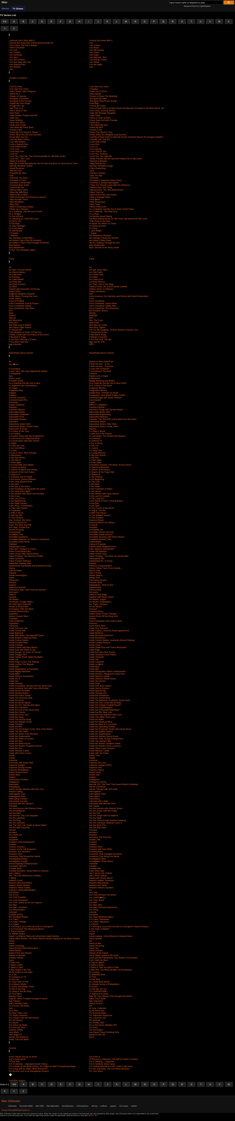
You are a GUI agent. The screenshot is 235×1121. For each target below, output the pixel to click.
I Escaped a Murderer (19, 98)
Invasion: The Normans (19, 851)
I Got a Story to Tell (17, 110)
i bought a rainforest (18, 78)
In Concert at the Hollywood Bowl (24, 438)
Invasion (93, 842)
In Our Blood (14, 460)
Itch (90, 1006)
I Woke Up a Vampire (18, 209)
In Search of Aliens (17, 467)
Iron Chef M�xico (97, 897)
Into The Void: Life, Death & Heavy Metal (27, 825)
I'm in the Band (16, 228)
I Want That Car (96, 192)
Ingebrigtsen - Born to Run (101, 585)
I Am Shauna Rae (17, 64)
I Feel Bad (93, 103)
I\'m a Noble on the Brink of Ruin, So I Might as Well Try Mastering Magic (42, 1066)
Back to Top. (93, 1115)
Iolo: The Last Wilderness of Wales (25, 875)
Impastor (13, 407)
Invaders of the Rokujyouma (22, 842)
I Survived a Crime (17, 180)
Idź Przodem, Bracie (98, 310)
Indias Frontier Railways (20, 561)
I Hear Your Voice (17, 122)
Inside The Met (16, 724)
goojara (113, 1106)
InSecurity (13, 626)
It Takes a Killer (16, 965)
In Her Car (94, 445)
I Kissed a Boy (15, 130)
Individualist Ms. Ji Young (100, 561)
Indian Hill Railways (98, 551)
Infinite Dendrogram (18, 575)
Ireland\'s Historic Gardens (101, 887)
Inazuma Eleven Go (18, 522)
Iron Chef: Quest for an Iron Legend (25, 902)
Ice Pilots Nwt (15, 282)
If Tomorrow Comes (98, 332)
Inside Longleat (96, 664)
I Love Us (13, 154)
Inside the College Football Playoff (105, 705)
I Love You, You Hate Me (100, 156)
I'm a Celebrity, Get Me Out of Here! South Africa (111, 209)
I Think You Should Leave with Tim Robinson (109, 185)
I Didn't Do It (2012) (98, 91)
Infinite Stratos (95, 575)
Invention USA (15, 854)
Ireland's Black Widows (19, 885)
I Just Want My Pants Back (21, 127)
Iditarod (12, 318)
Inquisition (13, 614)
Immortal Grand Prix (18, 400)
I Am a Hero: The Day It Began (23, 45)
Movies (5, 8)
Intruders (93, 830)
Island (11, 943)
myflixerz (103, 1106)
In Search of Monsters (99, 467)
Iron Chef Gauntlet (17, 897)
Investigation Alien (97, 859)
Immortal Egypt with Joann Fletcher (105, 397)
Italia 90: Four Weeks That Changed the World (110, 996)
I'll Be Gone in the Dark (99, 221)
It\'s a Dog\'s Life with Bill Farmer (24, 1018)
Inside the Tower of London (21, 738)
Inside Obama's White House (102, 678)
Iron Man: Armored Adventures (103, 907)
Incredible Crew (16, 534)
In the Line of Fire (17, 498)
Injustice (12, 597)
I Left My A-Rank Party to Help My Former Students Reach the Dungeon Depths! (126, 137)
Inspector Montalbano (19, 770)
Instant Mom (14, 774)
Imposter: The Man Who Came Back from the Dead (112, 419)
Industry (92, 563)
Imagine (12, 393)
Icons (91, 298)
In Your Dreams (16, 517)
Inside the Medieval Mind (100, 722)
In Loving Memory (97, 453)
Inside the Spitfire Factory (101, 731)
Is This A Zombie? (17, 931)
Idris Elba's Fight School (20, 327)
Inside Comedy (16, 645)
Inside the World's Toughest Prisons (25, 746)
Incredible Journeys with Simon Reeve (106, 537)
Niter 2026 (39, 1106)
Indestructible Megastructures (102, 546)
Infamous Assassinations (100, 566)
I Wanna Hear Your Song (100, 187)
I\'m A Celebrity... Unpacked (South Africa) (28, 1064)
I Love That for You (97, 151)
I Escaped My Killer (98, 98)
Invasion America (17, 847)
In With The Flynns (97, 513)
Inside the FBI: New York (100, 712)
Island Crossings (16, 946)
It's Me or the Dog (17, 989)
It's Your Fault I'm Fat (18, 982)
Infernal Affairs (15, 570)
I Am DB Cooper (96, 50)
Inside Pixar (94, 683)
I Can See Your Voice (99, 86)
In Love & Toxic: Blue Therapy (22, 453)
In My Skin (94, 457)
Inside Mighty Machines (20, 671)
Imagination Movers (98, 390)
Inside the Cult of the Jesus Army (24, 710)
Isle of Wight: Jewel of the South (104, 955)
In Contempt (94, 438)
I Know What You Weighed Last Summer (108, 134)
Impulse (92, 429)
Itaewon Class (15, 996)
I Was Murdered (16, 202)
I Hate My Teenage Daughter (102, 113)
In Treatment (14, 510)
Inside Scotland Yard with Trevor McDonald (28, 688)
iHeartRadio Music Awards (21, 353)
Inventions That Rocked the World (24, 856)
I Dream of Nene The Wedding (103, 96)
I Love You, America (98, 154)
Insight (92, 758)
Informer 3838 (95, 582)
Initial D (12, 594)
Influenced (13, 580)
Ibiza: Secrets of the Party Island (104, 247)
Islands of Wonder (17, 955)
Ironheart (13, 912)
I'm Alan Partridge (17, 226)
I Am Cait (13, 50)
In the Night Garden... (19, 503)
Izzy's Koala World (17, 1059)
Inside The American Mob (20, 698)
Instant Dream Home (18, 772)
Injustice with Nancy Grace (101, 597)
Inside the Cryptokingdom (101, 707)
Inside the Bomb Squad (19, 702)
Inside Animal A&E (17, 630)
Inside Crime (95, 645)
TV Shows (17, 8)
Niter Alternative (53, 1106)
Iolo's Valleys (15, 873)
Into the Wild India (97, 827)
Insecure (93, 623)
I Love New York (16, 151)
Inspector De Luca (97, 762)
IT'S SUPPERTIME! (98, 991)
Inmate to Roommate (18, 606)
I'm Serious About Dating (100, 216)
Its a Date (13, 1010)
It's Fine (92, 977)
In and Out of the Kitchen (100, 433)
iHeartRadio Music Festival (101, 353)
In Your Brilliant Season (99, 515)
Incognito (93, 527)
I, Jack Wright (95, 230)
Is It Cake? (14, 919)
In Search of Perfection (99, 469)
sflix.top (94, 1106)
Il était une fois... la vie (99, 364)
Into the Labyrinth (17, 818)
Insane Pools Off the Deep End (103, 616)
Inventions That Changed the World (105, 854)
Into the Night (95, 818)
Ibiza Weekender (97, 245)
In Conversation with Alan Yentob (24, 441)
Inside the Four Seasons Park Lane (105, 714)
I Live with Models (17, 142)
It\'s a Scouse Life (97, 1018)
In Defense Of (95, 441)
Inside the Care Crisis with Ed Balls (105, 702)
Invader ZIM (94, 839)
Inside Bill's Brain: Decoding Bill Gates (26, 635)
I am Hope (94, 55)
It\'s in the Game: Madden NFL (103, 1025)
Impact (92, 402)
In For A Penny (96, 443)
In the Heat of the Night (19, 491)
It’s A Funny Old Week (19, 1006)
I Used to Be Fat (16, 187)
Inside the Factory (17, 712)
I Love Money (95, 149)
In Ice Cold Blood (17, 448)
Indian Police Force (98, 553)
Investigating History (18, 859)
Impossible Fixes (16, 417)
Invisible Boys (15, 868)
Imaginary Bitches (97, 388)
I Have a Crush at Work (100, 118)
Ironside (92, 912)
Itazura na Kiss (96, 1003)
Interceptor (14, 784)
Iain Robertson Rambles (100, 235)
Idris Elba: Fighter (97, 327)
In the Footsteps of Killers (101, 489)
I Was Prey (14, 204)
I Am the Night (95, 64)
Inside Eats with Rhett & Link (22, 650)
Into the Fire (94, 813)
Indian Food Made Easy (20, 551)
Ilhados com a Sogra (98, 376)
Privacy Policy (7, 1110)
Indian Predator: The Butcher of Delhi (26, 556)
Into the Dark (15, 813)
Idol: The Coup (96, 320)
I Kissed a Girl (95, 130)
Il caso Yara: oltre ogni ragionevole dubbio (28, 371)
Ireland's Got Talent (98, 885)
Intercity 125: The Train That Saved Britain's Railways (113, 784)
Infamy (12, 568)
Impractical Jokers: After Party (103, 424)
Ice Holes (93, 277)
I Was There (94, 204)
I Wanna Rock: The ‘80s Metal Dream (106, 190)
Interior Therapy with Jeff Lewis (103, 789)
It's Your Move (15, 994)
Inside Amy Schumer (98, 628)
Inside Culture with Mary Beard (23, 647)
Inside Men (94, 669)
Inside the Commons (18, 707)
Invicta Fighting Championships (23, 863)
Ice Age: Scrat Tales (98, 270)
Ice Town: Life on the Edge (101, 284)
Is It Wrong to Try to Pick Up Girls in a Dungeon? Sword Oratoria (118, 926)
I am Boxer (94, 47)
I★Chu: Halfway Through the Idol (104, 242)
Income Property (16, 529)
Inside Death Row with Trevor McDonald (107, 647)
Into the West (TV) (97, 825)
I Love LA (93, 146)
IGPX (91, 344)
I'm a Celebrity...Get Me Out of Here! (25, 211)
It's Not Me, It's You (98, 989)
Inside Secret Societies (19, 690)
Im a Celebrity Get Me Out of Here (24, 383)
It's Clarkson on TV (17, 977)
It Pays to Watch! (97, 962)
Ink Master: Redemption (100, 602)
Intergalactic (14, 787)
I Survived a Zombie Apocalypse (104, 182)
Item (11, 1008)
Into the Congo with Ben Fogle (103, 811)
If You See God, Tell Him (100, 339)
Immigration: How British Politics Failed (107, 395)
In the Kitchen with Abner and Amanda (26, 493)
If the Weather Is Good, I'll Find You (25, 332)
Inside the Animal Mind (99, 698)
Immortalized (95, 400)
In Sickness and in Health (20, 477)
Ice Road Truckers (17, 284)
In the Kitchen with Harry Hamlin (104, 493)
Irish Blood (14, 892)
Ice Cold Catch (96, 272)
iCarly (11, 259)
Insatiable (13, 618)
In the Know (14, 496)
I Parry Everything (97, 168)
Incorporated (14, 532)
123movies (12, 1106)
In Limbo (13, 450)
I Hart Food (14, 113)
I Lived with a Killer (97, 142)
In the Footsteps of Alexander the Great (27, 489)
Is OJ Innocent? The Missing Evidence (26, 929)
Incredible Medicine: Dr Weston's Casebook (29, 539)
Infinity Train (94, 578)
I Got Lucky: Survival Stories (102, 110)
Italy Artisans (15, 1001)
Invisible (93, 866)
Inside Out (13, 681)
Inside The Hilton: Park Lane (102, 717)
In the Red (94, 503)
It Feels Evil (14, 962)
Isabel (92, 934)
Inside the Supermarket (19, 736)
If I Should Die (15, 330)
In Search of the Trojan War (101, 472)
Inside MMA (14, 674)
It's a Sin (13, 974)
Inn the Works (95, 606)
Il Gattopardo (15, 373)
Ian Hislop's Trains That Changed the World (29, 242)
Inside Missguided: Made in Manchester (107, 671)
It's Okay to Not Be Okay (20, 991)
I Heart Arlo (94, 122)
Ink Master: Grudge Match (21, 602)
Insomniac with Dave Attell (21, 762)
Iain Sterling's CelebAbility (21, 238)
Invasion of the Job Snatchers (22, 849)
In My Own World (17, 457)
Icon (91, 294)
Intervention (94, 799)
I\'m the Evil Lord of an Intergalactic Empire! (29, 1071)
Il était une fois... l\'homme (101, 366)
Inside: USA (94, 755)
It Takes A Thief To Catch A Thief (104, 967)
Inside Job (13, 659)
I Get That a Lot (16, 108)
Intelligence (94, 779)
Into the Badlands (17, 811)
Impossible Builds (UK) (99, 412)
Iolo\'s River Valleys (98, 875)
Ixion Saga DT (15, 1034)
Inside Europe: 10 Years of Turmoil (25, 652)
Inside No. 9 (14, 678)
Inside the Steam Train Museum (23, 734)
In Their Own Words (18, 508)
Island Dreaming (96, 946)
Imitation (13, 395)
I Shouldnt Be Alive (17, 173)
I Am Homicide (15, 55)
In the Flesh (94, 486)
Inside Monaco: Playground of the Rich (107, 674)
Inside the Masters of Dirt (20, 722)
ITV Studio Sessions (18, 1015)
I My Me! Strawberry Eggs (101, 166)
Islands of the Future (98, 953)
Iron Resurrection (17, 909)
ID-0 (11, 310)
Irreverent (93, 914)
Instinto (92, 777)
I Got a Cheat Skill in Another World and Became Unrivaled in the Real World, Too (126, 108)
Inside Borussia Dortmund (101, 635)
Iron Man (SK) (95, 905)
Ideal (11, 313)
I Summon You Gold (18, 178)
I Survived (93, 178)
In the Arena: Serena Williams (22, 479)
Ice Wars (13, 286)
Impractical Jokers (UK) (19, 424)
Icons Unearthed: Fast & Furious (24, 303)
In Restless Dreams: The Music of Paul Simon (110, 465)
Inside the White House (19, 743)
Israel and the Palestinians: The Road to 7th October (113, 958)
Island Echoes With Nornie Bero (23, 948)
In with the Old (15, 515)
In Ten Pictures (96, 477)
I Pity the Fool (15, 170)
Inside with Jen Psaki (98, 753)
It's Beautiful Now (97, 974)
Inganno (12, 585)
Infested (12, 573)
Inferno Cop (94, 570)
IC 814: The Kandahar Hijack (22, 250)
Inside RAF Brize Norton (100, 686)
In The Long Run (97, 498)
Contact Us (25, 1110)
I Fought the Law (16, 106)
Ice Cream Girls (96, 274)
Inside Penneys (16, 683)
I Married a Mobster (98, 161)
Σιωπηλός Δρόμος (17, 1080)
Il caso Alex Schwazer (99, 369)
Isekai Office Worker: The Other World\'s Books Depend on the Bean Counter (44, 938)
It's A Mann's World (17, 984)
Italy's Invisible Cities (18, 1003)
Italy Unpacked (96, 1001)
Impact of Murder (16, 405)
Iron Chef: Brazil (96, 900)
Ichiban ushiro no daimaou (101, 289)
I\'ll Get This (14, 1061)
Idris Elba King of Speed (20, 325)
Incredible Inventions (18, 537)
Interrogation (95, 791)
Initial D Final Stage (98, 594)
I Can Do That (15, 86)
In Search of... (15, 474)
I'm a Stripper (15, 214)
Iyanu (91, 1037)
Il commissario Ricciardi (100, 371)
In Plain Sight (95, 460)
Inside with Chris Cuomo (20, 753)
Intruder (12, 830)
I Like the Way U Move (19, 139)
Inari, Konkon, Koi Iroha (20, 520)
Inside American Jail (18, 628)
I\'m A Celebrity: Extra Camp (102, 1064)
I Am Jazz (13, 57)
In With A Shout (16, 513)
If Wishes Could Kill (98, 337)
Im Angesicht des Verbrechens (23, 385)
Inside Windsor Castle (19, 750)
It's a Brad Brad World (99, 982)
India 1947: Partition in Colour (22, 549)
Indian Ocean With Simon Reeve (24, 553)
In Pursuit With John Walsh (21, 465)
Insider (12, 758)
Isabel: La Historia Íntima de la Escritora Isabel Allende (34, 936)
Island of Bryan (96, 950)
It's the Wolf (94, 979)
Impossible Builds (17, 412)
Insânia (92, 618)
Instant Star (94, 774)
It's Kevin (93, 986)
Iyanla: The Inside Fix (18, 1037)
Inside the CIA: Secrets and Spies (24, 705)
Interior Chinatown (97, 787)
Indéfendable (95, 541)
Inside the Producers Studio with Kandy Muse (110, 729)
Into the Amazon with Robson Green (25, 808)
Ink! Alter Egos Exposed (20, 604)
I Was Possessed (97, 202)
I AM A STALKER (17, 47)
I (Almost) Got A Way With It (22, 40)
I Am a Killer (94, 45)
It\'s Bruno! (14, 1022)
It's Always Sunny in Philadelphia (104, 984)
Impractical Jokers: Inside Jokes (103, 426)
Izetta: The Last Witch (19, 1039)
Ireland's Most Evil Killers (20, 883)
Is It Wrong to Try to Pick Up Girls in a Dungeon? (31, 926)
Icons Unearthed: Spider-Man (102, 306)
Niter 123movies (11, 1101)
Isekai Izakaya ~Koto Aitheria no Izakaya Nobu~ (111, 936)
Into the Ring (15, 820)
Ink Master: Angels (97, 599)
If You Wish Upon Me (18, 342)
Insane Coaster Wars (18, 616)
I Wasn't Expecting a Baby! (21, 206)
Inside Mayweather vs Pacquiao (23, 669)
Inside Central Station (19, 640)
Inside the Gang (16, 717)
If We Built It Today (97, 334)
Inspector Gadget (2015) (100, 765)
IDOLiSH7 (13, 322)
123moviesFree (82, 1106)
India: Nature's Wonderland (101, 549)
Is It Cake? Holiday (17, 922)
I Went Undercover (97, 206)
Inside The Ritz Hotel (18, 731)
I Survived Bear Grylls (19, 185)
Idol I (91, 318)
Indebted (13, 544)
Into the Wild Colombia (19, 827)
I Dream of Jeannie (17, 96)
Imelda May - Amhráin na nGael (103, 393)
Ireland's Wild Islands (99, 883)
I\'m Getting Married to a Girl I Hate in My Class (111, 1066)
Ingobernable (95, 587)
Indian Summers (16, 558)
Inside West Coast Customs (102, 748)
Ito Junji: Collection (97, 1008)
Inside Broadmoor (97, 638)
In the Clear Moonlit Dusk (20, 481)
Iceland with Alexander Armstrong (24, 289)
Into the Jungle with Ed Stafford (103, 815)
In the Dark (14, 484)
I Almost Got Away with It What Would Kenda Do (31, 43)
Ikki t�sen (14, 364)
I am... (92, 67)
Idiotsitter (93, 315)
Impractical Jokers (97, 421)
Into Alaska (94, 806)
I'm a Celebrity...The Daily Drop (103, 211)
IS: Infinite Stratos (17, 934)
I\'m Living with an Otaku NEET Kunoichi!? (28, 1069)
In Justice (93, 448)
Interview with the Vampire (21, 803)
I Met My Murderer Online (20, 166)
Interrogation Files (97, 794)
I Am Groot (94, 52)
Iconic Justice (15, 298)
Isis (90, 941)
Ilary (11, 376)
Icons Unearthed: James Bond (103, 303)
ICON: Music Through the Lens (23, 296)
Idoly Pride (94, 322)
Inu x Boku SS (15, 835)
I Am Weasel (14, 67)
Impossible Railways (98, 417)
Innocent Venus (96, 611)
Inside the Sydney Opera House (103, 736)
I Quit (91, 170)
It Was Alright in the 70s (20, 970)
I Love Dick (94, 144)
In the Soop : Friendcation (21, 505)
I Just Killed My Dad (98, 125)
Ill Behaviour (95, 378)
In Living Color (95, 450)
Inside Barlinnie (96, 633)
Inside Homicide (96, 657)
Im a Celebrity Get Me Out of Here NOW (107, 383)
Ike (10, 361)
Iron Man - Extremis (18, 907)
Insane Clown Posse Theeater (103, 614)
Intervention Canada (18, 801)
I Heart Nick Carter (17, 125)
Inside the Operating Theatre (102, 726)
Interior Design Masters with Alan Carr (26, 789)
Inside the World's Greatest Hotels (105, 743)
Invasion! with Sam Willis (100, 849)
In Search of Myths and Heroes (23, 469)
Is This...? (93, 931)
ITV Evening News (97, 1013)
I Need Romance (16, 168)
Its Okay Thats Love (18, 1013)
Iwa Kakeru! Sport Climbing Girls (104, 1032)
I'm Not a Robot (16, 216)
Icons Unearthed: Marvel (20, 306)
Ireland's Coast (16, 880)
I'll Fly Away (14, 223)
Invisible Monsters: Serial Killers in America (28, 871)
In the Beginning (96, 479)
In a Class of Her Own (19, 431)
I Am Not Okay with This (20, 62)
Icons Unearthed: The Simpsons (104, 308)
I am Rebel (94, 62)
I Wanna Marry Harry (18, 190)
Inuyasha (13, 837)
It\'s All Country (16, 1020)
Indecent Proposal (97, 544)
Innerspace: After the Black (21, 609)
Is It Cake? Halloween (99, 919)
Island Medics (15, 950)
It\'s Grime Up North (18, 1025)
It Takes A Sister (96, 965)
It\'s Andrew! (94, 1020)
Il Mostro (93, 373)
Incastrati (93, 525)
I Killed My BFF (96, 127)
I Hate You (13, 118)
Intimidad (13, 806)
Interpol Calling (16, 791)
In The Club (94, 481)
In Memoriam (15, 455)
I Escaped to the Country (20, 101)
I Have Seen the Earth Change (103, 120)
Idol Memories (15, 320)
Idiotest (12, 315)
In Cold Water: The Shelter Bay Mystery (107, 436)
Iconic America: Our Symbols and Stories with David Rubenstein (118, 296)
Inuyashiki (13, 839)
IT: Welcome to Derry (98, 994)
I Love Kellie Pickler (18, 146)
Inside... (12, 755)
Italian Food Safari (97, 998)
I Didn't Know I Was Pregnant (22, 91)
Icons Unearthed (96, 301)
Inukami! (93, 835)
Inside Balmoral (16, 633)
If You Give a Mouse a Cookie (22, 339)
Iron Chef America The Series (102, 895)
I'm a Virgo (94, 214)
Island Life (93, 948)
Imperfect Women (17, 409)
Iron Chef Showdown (18, 900)
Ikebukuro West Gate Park (101, 361)
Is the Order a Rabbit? (99, 929)
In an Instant (14, 433)
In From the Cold (16, 445)
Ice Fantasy (14, 277)
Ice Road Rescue (97, 282)
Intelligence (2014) (97, 782)
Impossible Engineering (100, 414)
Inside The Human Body (20, 719)
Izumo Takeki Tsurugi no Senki (23, 1057)
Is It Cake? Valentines (99, 922)
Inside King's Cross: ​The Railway (24, 662)
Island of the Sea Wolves (20, 953)
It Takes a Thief (16, 967)
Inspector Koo (95, 767)
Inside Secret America (99, 688)
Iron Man (93, 902)
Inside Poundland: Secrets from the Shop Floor (30, 686)
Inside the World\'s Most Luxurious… (106, 746)
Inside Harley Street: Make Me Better (26, 657)
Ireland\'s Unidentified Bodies (22, 890)
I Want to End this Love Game (103, 194)
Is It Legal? (14, 924)
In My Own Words (97, 455)
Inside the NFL (15, 726)
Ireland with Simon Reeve (101, 878)
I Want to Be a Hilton (18, 194)
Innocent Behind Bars (19, 611)
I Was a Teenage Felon (99, 197)
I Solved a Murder (97, 173)
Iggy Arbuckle (15, 344)
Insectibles (14, 623)
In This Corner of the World (101, 508)
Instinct (12, 777)
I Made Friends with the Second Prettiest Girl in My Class (115, 158)
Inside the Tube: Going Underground (106, 738)
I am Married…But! (97, 57)
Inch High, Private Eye (19, 527)
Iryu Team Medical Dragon (101, 917)
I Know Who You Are (18, 137)
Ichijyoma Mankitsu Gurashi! (22, 294)
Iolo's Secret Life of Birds (100, 873)
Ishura (12, 941)
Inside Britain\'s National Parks (23, 638)
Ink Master (14, 599)
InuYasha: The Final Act (100, 837)
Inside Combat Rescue (99, 642)
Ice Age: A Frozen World (20, 270)
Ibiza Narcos (14, 245)
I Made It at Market (17, 161)
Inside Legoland (96, 662)
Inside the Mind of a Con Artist (103, 724)
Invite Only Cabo (96, 871)
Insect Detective (16, 621)
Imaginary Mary (16, 390)
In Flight (12, 443)
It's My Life (14, 979)
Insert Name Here (97, 626)
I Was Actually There (18, 199)
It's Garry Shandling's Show (21, 986)
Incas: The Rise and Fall (20, 525)
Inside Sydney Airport (18, 693)
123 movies (123, 1106)
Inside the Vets (15, 741)
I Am (91, 43)
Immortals (13, 402)
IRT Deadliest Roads (18, 917)
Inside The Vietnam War (100, 741)
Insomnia (13, 760)
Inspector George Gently (20, 767)
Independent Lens (17, 546)
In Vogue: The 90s (97, 510)
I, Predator (14, 233)
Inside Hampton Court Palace (102, 654)
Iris (90, 890)
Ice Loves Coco (96, 279)
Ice (10, 267)
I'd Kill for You (15, 221)
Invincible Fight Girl (18, 866)
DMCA (16, 1110)
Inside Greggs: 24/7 (18, 654)
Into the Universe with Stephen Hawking (107, 820)
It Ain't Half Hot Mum (98, 960)
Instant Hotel (95, 772)
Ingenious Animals (17, 587)
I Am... (12, 69)
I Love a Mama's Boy (18, 144)
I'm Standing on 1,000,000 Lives (23, 218)
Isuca (11, 960)
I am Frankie (14, 52)
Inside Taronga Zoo (98, 693)
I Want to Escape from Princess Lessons (27, 197)
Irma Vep (93, 892)
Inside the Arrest (16, 700)
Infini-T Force (95, 573)
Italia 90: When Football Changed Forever (28, 998)
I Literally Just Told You (99, 139)
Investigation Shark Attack (101, 861)
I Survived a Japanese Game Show (105, 180)
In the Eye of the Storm (19, 486)
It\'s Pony (93, 1027)
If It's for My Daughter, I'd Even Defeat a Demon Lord (113, 330)
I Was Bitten (94, 199)
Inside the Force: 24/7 (19, 714)
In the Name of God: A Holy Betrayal (105, 501)
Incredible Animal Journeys (101, 532)
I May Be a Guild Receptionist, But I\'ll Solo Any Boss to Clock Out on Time (43, 163)
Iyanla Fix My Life (97, 1034)
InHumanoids (95, 590)
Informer (12, 582)
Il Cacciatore (14, 369)
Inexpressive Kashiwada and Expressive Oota (30, 566)
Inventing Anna (96, 851)
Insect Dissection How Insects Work (105, 621)
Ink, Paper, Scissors (98, 604)
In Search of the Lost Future (22, 472)
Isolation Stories (16, 958)
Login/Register (205, 6)
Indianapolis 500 (96, 558)
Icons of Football (16, 301)
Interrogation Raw (17, 796)
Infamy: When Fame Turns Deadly (105, 568)
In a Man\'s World (97, 431)
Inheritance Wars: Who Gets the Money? (27, 590)
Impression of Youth (18, 429)
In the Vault (94, 505)
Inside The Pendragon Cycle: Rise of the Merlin (30, 729)
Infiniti (11, 578)
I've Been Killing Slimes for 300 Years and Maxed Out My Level (118, 218)
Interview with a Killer (99, 801)
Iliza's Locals (14, 378)
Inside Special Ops (97, 690)
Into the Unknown (17, 823)
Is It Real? (93, 924)
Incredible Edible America (101, 534)
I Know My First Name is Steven (23, 132)
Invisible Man (95, 868)
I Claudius (93, 89)
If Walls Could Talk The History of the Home (29, 334)
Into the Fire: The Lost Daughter (23, 815)
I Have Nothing (16, 120)
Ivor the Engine (96, 1030)
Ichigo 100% (14, 291)
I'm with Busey (15, 230)
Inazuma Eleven (96, 520)
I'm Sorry (93, 228)
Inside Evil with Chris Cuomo (102, 652)
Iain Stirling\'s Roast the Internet (103, 238)
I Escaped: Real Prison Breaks (103, 101)
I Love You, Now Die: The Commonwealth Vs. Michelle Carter (37, 156)
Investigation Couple (18, 861)
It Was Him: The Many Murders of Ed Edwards (110, 970)
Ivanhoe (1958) (16, 1030)
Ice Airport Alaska (17, 272)
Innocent (93, 609)
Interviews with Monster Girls (102, 803)
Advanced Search (191, 6)
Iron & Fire (14, 895)
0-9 (4, 21)
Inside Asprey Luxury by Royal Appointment (109, 630)
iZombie (12, 1048)
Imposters (13, 421)
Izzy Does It (94, 1057)
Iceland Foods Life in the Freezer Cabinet (108, 286)
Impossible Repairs (18, 419)
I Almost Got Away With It (100, 40)
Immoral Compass (17, 397)
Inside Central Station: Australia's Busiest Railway (112, 640)
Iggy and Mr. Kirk (97, 342)
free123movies (68, 1106)
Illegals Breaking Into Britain (102, 381)
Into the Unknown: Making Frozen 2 (105, 823)
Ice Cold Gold (15, 274)
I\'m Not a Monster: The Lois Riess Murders (109, 1069)
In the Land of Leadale (99, 496)
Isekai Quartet (95, 938)
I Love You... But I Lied (19, 158)
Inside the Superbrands (99, 734)
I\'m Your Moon (96, 1071)
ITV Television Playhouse (100, 1015)
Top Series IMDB (26, 1106)
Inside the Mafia (96, 719)
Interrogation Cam (17, 794)
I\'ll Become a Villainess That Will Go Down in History (113, 1059)
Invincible (93, 863)
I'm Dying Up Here (97, 226)
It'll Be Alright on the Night (20, 972)
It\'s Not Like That (17, 1027)
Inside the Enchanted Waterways (104, 710)
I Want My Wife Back (18, 192)
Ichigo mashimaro (97, 291)
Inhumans (13, 592)
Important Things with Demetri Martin (106, 409)
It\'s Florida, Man (96, 1022)
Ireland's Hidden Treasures (101, 880)
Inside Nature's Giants (99, 676)
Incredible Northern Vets (100, 539)
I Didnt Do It (14, 94)
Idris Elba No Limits (98, 325)
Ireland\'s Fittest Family (19, 887)
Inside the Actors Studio (20, 695)
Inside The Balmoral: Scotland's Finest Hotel (109, 700)
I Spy (11, 175)
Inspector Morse (96, 770)
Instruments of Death (18, 779)
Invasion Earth (95, 847)
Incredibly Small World (19, 541)
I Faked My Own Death (19, 103)
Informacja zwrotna (98, 580)
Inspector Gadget (17, 765)
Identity (92, 313)
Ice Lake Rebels (16, 279)
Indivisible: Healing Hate (20, 563)
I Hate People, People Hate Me (23, 115)
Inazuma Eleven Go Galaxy (101, 522)
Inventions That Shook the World (104, 856)
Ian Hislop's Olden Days (100, 240)
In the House (95, 491)
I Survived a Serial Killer (20, 182)
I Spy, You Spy (95, 175)
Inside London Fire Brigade (21, 664)
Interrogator (94, 796)
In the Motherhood (17, 501)
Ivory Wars (14, 1032)
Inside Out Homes (97, 681)
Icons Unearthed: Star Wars (21, 308)
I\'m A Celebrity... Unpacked (101, 1061)
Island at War (95, 943)
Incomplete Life (96, 529)
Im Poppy (13, 388)
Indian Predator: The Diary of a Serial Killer (109, 556)
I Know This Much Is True (100, 132)
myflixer (134, 1106)
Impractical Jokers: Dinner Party (23, 426)
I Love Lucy (14, 149)
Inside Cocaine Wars (18, 642)
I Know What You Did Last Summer (25, 134)
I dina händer (95, 94)
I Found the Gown (97, 106)
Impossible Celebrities (19, 414)
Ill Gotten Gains (16, 381)
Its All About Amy (97, 1010)
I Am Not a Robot (17, 59)
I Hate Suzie (94, 115)
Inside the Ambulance (99, 695)
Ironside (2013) (16, 914)
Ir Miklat (12, 878)
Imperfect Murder (97, 407)
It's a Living (94, 972)
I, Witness (13, 235)
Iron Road (93, 909)
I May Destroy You (97, 163)
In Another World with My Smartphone (26, 436)
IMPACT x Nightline (98, 405)
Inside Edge (94, 650)
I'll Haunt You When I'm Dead (102, 223)
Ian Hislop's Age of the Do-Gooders (25, 240)
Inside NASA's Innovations (21, 676)
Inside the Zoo (15, 748)
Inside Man (14, 666)
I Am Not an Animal (98, 59)
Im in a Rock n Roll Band (100, 385)
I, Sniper (93, 233)
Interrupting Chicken (18, 799)
